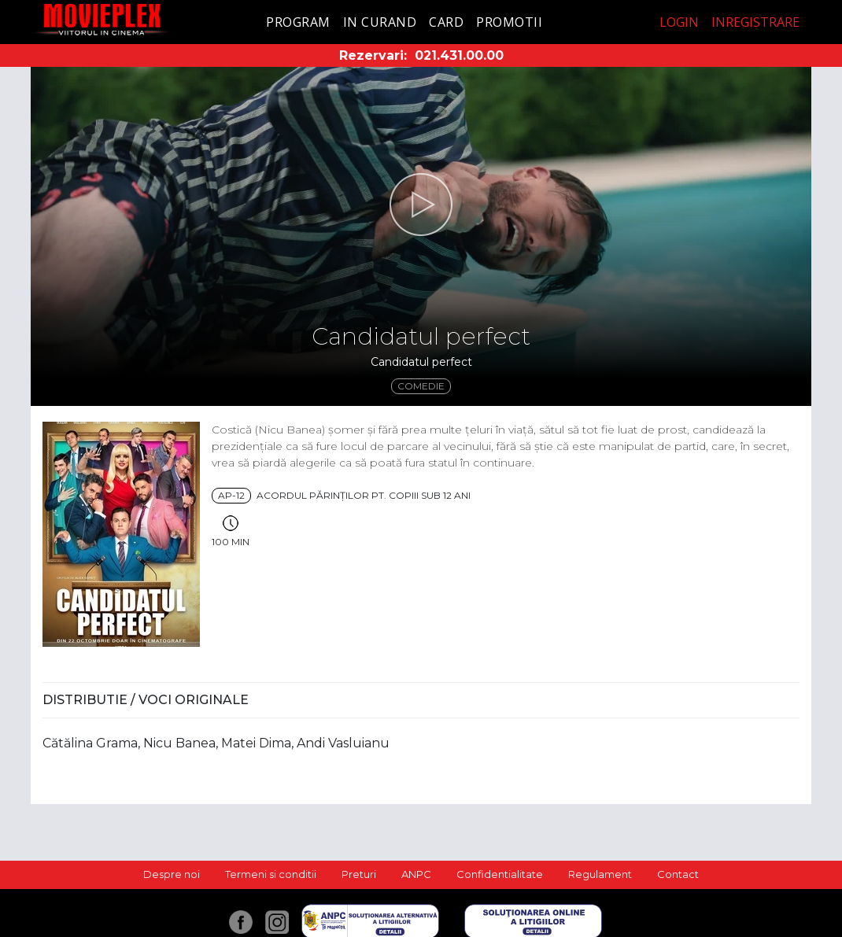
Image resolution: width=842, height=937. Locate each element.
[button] (421, 204)
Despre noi (171, 874)
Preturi (359, 874)
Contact (678, 874)
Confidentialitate (499, 874)
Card (446, 22)
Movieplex (102, 19)
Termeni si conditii (270, 874)
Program (298, 22)
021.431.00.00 (459, 55)
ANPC (416, 874)
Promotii (509, 22)
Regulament (600, 874)
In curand (380, 22)
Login (679, 22)
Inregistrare (755, 22)
